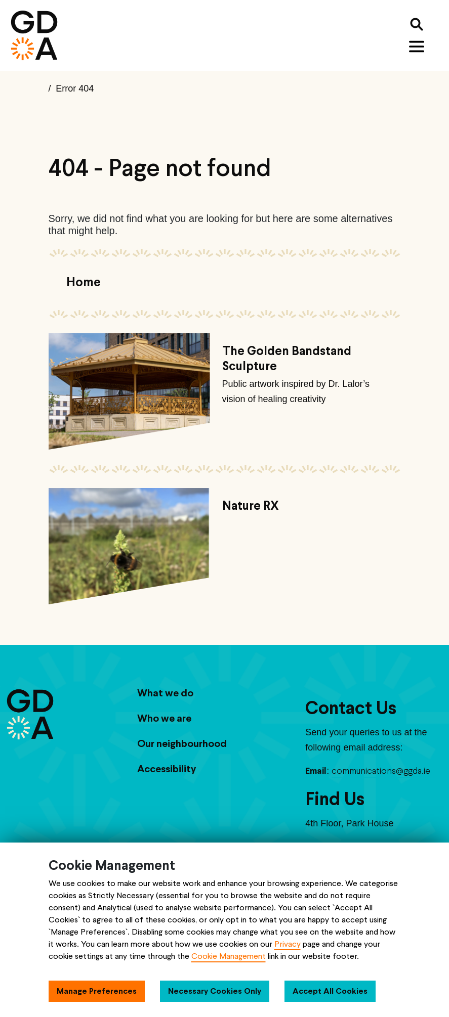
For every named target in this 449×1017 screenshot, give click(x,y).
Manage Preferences (97, 991)
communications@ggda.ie (381, 770)
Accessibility (166, 769)
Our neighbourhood (182, 743)
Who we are (164, 718)
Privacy (287, 944)
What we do (165, 693)
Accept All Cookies (330, 991)
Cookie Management (228, 956)
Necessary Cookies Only (214, 991)
